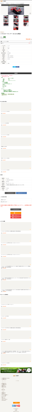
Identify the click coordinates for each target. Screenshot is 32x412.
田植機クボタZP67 (4, 146)
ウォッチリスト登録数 (5, 41)
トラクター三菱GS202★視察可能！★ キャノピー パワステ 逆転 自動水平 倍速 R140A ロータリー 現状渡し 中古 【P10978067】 (16, 278)
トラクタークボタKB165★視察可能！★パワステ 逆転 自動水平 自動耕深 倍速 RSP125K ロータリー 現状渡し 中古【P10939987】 (16, 290)
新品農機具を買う (4, 383)
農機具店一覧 (3, 385)
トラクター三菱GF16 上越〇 (5, 339)
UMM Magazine (4, 400)
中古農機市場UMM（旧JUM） (6, 378)
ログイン (16, 402)
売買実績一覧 (3, 393)
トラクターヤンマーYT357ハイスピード (7, 304)
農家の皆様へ (3, 389)
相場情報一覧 (3, 392)
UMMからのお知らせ (4, 399)
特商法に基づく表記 (16, 411)
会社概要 (16, 409)
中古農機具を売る (4, 384)
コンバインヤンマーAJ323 (5, 134)
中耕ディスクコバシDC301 (5, 158)
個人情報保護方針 (16, 408)
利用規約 (16, 410)
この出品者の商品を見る (15, 209)
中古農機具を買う (4, 379)
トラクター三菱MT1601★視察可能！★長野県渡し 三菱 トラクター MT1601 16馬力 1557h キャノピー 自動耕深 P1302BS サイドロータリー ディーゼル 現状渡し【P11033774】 (16, 352)
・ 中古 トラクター (3, 380)
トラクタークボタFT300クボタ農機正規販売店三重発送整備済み (11, 231)
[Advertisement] (16, 70)
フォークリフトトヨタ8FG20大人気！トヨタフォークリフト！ (10, 254)
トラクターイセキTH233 (5, 316)
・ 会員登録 (2, 388)
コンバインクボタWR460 (5, 123)
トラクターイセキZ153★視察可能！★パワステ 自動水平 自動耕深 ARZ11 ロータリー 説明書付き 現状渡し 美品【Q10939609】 (15, 267)
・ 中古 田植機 (17, 380)
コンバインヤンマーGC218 (5, 111)
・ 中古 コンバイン (3, 382)
